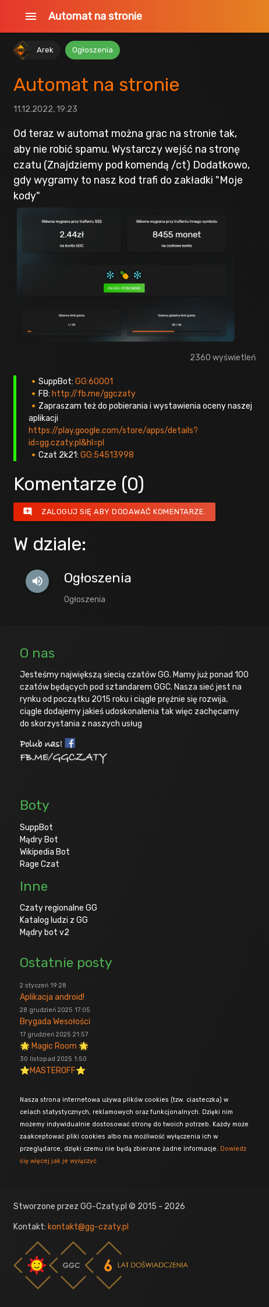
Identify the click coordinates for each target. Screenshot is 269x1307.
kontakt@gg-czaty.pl (88, 1227)
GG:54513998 (107, 455)
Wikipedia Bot (45, 852)
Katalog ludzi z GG (54, 920)
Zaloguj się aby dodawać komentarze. (114, 512)
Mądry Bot (39, 840)
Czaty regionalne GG (58, 908)
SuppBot (36, 827)
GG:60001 (94, 382)
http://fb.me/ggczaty (94, 394)
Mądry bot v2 (44, 932)
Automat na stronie (95, 16)
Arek (45, 49)
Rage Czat (39, 864)
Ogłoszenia (92, 49)
